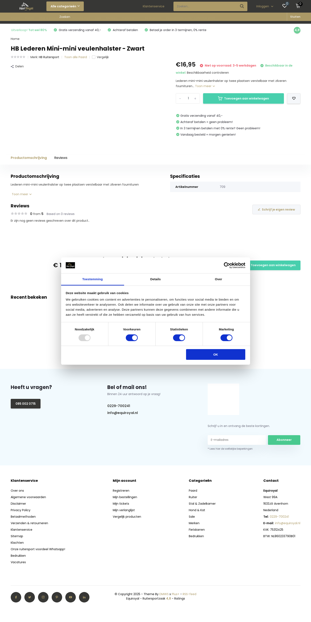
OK (215, 354)
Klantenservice (153, 6)
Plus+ (175, 594)
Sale (97, 18)
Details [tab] (155, 279)
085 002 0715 (26, 404)
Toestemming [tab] (92, 279)
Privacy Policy (20, 510)
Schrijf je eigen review (276, 209)
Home (15, 39)
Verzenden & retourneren (29, 523)
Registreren (121, 490)
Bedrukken (153, 18)
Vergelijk (100, 57)
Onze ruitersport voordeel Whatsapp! (38, 549)
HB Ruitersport (49, 57)
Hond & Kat (81, 18)
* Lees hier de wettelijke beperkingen (230, 448)
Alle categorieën (65, 6)
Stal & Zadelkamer (53, 18)
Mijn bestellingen (125, 497)
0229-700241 (118, 405)
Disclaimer (18, 504)
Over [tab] (218, 279)
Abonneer (284, 440)
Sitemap (17, 536)
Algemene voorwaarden (28, 497)
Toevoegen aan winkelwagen (243, 98)
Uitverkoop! (29, 30)
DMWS (164, 594)
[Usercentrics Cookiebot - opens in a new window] (227, 265)
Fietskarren (131, 18)
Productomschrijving (29, 157)
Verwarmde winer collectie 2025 (190, 18)
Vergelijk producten (127, 517)
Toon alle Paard (75, 57)
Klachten (17, 543)
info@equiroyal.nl (122, 412)
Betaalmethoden (23, 517)
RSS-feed (189, 594)
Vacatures (18, 562)
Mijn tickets (121, 504)
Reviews (60, 157)
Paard (15, 18)
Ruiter (29, 18)
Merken (111, 18)
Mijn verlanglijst (124, 510)
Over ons (17, 490)
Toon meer (205, 86)
